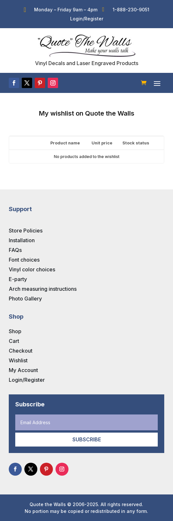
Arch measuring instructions (43, 289)
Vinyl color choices (32, 269)
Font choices (24, 259)
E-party (18, 279)
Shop (15, 331)
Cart (14, 341)
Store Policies (26, 230)
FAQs (15, 250)
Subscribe (86, 439)
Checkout (20, 350)
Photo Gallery (25, 298)
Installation (22, 240)
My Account (23, 370)
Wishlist (18, 360)
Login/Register (27, 380)
